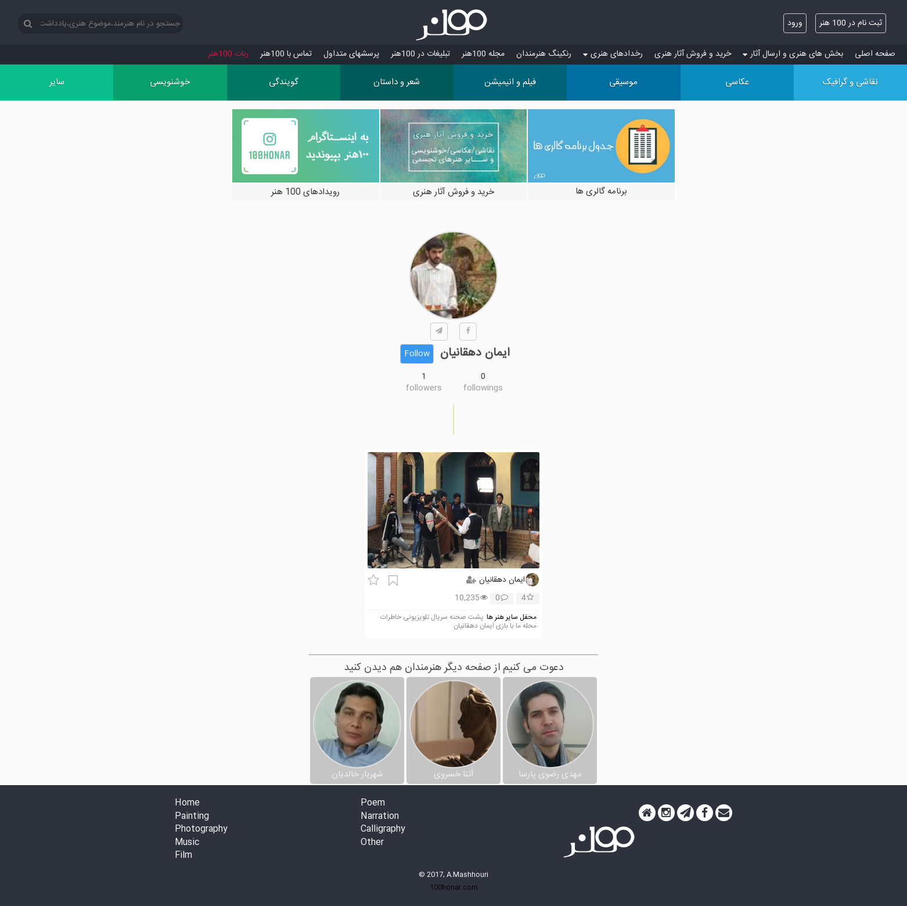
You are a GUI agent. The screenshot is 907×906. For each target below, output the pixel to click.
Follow (417, 354)
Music (187, 843)
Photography (201, 829)
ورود (794, 23)
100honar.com (454, 887)
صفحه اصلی (875, 54)
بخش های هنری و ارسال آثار (793, 54)
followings (483, 388)
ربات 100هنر (228, 54)
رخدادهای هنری (613, 54)
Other (372, 843)
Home (187, 803)
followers (424, 388)
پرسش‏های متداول (351, 54)
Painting (192, 816)
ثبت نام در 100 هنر (850, 23)
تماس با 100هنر (286, 54)
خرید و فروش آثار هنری (692, 54)
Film (183, 855)
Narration (380, 816)
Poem (373, 803)
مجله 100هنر (483, 54)
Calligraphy (383, 829)
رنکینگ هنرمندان (543, 54)
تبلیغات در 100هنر (420, 54)
